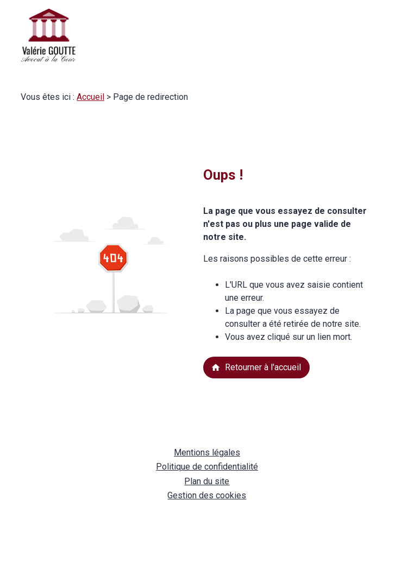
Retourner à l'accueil (256, 367)
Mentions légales (207, 452)
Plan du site (206, 481)
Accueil (90, 97)
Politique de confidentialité (207, 466)
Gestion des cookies (206, 495)
